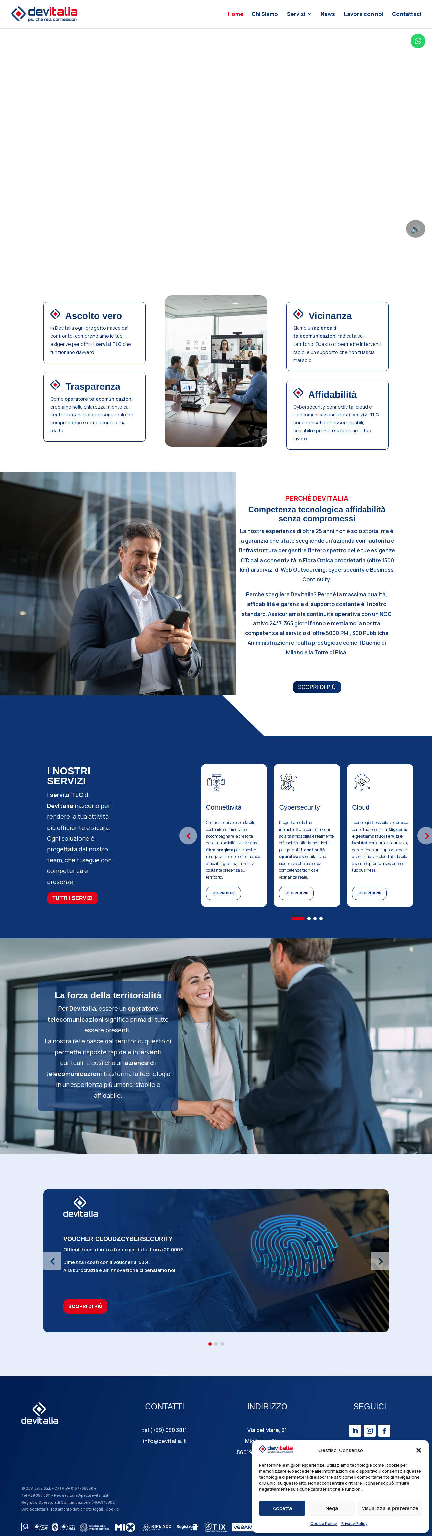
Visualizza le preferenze (390, 1508)
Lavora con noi (363, 15)
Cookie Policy (323, 1523)
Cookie (112, 1509)
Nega (332, 1508)
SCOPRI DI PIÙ (317, 687)
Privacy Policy (354, 1523)
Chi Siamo (265, 15)
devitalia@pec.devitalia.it (85, 1495)
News (328, 15)
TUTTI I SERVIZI (72, 898)
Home (235, 15)
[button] (418, 1450)
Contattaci (406, 15)
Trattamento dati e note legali (76, 1509)
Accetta (282, 1508)
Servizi (296, 15)
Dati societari (33, 1509)
